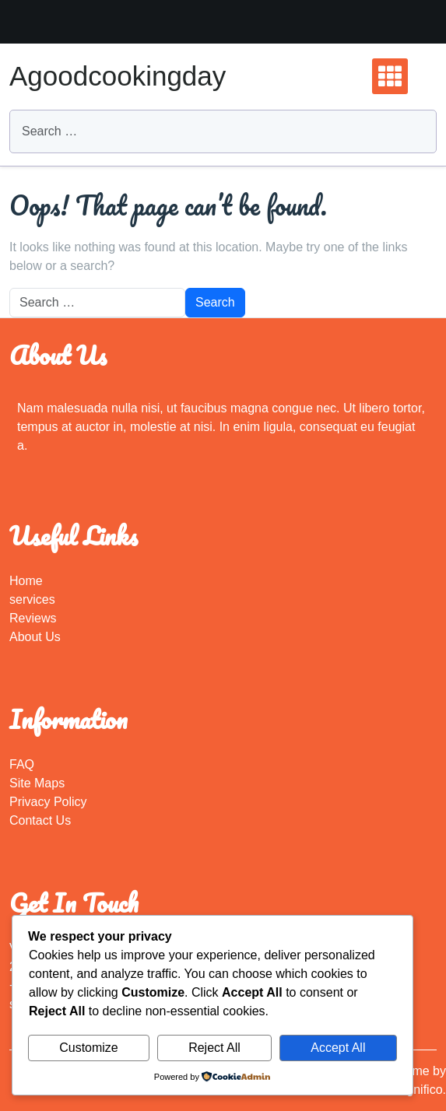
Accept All (338, 1047)
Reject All (214, 1047)
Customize (88, 1047)
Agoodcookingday (117, 76)
